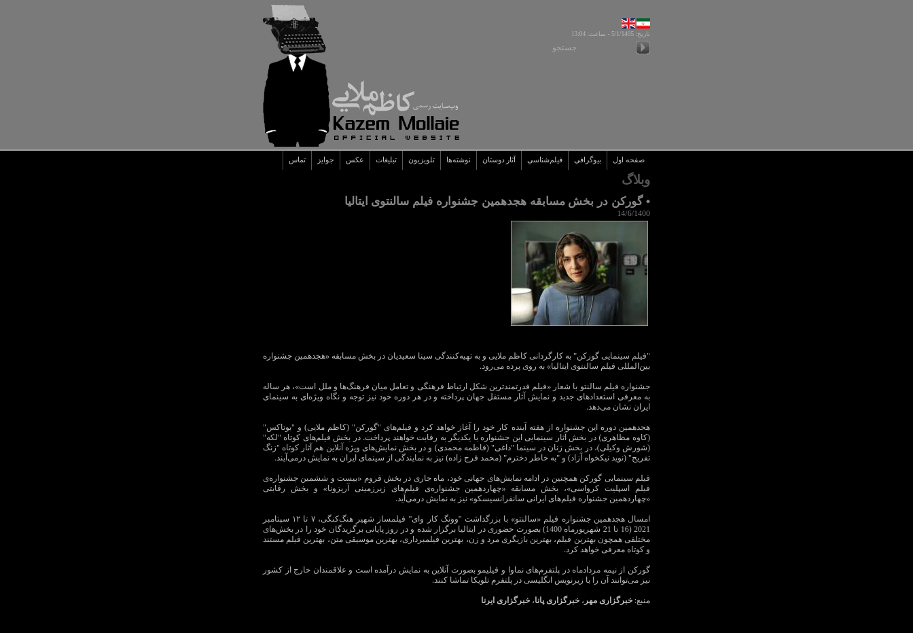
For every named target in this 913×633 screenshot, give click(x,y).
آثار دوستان (499, 160)
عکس (355, 160)
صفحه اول (629, 160)
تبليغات (386, 160)
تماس (297, 160)
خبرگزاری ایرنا (505, 600)
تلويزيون (421, 160)
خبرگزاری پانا (557, 600)
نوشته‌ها (458, 160)
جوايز (325, 160)
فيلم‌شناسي (544, 160)
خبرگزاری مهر (608, 600)
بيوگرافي (587, 160)
